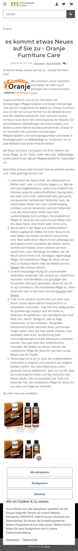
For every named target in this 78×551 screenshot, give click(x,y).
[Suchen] (35, 14)
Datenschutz (30, 539)
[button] (56, 4)
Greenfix (61, 291)
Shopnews (39, 63)
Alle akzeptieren (39, 472)
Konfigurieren (40, 483)
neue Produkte (53, 63)
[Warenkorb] (71, 4)
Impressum (12, 539)
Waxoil (14, 267)
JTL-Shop (45, 546)
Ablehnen (39, 494)
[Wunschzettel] (63, 4)
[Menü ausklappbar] (5, 2)
